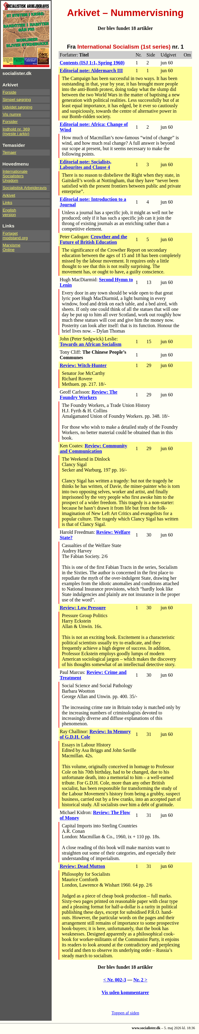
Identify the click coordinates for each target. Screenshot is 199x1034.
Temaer (9, 152)
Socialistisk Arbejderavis (25, 187)
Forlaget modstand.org (15, 235)
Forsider (10, 121)
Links (7, 202)
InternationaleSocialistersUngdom (15, 176)
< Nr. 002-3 (114, 979)
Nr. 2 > (140, 979)
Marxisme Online (12, 247)
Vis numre (12, 114)
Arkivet (9, 195)
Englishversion (9, 212)
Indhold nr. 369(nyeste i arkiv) (16, 131)
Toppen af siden (125, 1012)
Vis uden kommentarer (125, 992)
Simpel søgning (17, 99)
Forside (9, 92)
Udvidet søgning (17, 107)
